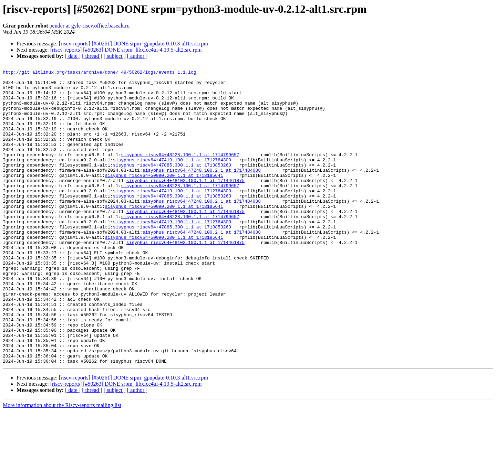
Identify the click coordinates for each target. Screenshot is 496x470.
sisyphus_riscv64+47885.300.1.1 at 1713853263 (172, 184)
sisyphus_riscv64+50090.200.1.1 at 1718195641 (164, 197)
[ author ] (137, 56)
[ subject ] (115, 56)
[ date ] (73, 56)
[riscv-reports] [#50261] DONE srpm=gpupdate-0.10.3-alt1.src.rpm (133, 43)
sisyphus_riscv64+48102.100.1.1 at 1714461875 (185, 203)
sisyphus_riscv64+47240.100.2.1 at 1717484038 (202, 191)
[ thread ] (92, 56)
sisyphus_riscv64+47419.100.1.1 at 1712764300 (172, 178)
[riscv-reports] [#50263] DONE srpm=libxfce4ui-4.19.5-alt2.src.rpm (126, 50)
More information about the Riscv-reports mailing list (62, 464)
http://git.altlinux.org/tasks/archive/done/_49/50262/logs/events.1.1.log (99, 73)
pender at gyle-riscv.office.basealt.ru (90, 26)
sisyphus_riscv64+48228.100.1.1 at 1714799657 (180, 172)
